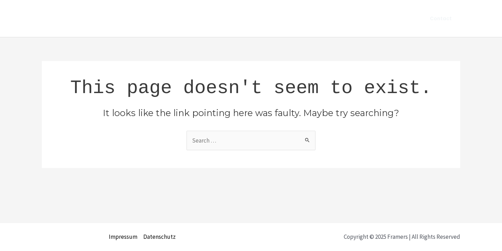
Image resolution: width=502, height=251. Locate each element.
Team (402, 18)
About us (371, 18)
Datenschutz (159, 237)
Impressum (123, 237)
